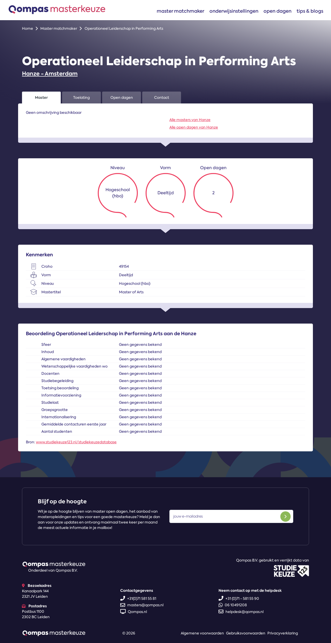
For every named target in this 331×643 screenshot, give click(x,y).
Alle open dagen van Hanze (193, 127)
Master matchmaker (180, 11)
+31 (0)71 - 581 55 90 (239, 598)
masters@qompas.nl (141, 605)
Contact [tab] (161, 97)
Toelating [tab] (81, 97)
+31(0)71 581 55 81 (138, 598)
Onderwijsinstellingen (233, 11)
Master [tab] (41, 97)
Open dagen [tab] (121, 97)
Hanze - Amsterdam (50, 73)
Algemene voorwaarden (202, 633)
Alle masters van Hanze (189, 119)
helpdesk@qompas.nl (241, 611)
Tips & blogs (310, 11)
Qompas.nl (133, 611)
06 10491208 (233, 605)
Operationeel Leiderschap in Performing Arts (124, 28)
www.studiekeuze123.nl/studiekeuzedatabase (76, 442)
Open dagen (277, 11)
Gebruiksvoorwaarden (245, 633)
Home (27, 28)
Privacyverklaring (282, 633)
